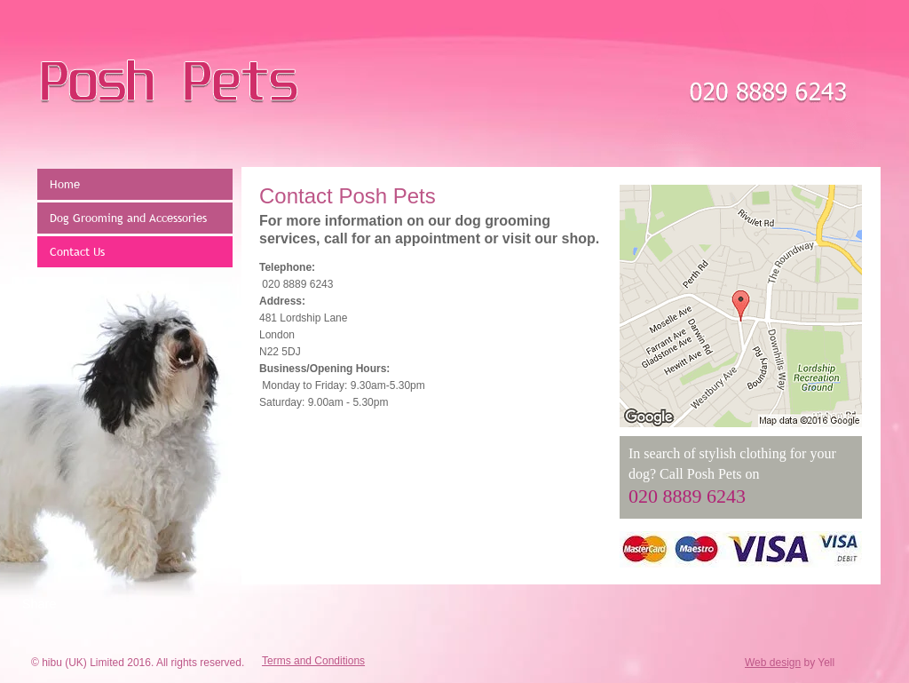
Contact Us (77, 251)
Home (65, 184)
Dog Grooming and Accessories (128, 218)
